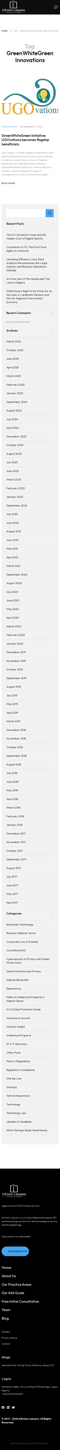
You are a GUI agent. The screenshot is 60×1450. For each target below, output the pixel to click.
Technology (13, 1104)
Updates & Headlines (19, 1121)
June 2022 (12, 522)
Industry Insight (15, 1026)
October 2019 (14, 669)
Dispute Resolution (17, 979)
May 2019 (12, 704)
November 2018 (16, 738)
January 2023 (14, 496)
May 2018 (12, 790)
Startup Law (14, 1078)
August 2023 (14, 453)
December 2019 (16, 652)
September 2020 (16, 574)
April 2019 (12, 712)
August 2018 (13, 764)
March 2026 (13, 341)
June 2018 (12, 781)
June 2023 (12, 471)
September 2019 (16, 678)
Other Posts (13, 1052)
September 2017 (16, 859)
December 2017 (16, 833)
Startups (11, 1087)
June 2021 (12, 540)
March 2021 (13, 565)
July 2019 (11, 695)
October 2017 (14, 850)
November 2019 (16, 660)
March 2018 (13, 807)
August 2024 (14, 410)
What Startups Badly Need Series (26, 1130)
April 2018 (12, 799)
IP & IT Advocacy (16, 1044)
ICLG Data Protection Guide (23, 1009)
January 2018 (14, 824)
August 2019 (13, 686)
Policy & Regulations (18, 1061)
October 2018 (14, 747)
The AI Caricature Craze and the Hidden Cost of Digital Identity (26, 236)
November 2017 (16, 842)
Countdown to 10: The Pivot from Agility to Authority (26, 248)
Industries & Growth (18, 1018)
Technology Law (16, 1113)
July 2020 (12, 591)
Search (50, 213)
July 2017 (11, 876)
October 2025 (14, 350)
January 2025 (14, 393)
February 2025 (15, 384)
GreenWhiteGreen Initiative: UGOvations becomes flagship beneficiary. (25, 142)
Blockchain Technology (19, 924)
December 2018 (16, 730)
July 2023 (12, 462)
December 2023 (16, 436)
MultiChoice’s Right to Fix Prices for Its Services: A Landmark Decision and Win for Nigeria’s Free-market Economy (29, 296)
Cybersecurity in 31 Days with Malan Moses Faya (27, 960)
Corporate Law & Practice (22, 941)
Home (4, 31)
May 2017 (12, 893)
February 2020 (15, 635)
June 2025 (12, 358)
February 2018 (15, 816)
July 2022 (12, 514)
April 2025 (12, 367)
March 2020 (13, 626)
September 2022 (16, 505)
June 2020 (12, 600)
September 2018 (16, 755)
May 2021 (12, 548)
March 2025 (13, 376)
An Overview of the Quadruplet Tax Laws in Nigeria (28, 280)
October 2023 (14, 445)
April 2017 (12, 902)
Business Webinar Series (21, 933)
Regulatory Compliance (20, 1069)
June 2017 (12, 885)
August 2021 (13, 531)
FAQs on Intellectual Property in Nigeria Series (25, 998)
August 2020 (14, 583)
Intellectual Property (18, 1035)
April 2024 (12, 427)
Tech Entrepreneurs (18, 1095)
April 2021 (12, 557)
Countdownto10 (16, 950)
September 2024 (16, 402)
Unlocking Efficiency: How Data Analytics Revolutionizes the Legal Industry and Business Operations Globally (26, 265)
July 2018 (11, 773)
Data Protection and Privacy (23, 971)
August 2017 (13, 868)
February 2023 (15, 488)
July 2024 (12, 419)
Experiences (13, 988)
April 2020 (12, 617)
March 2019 (13, 721)
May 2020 (12, 609)
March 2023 (13, 479)
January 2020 (14, 643)
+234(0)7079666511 (12, 1393)
